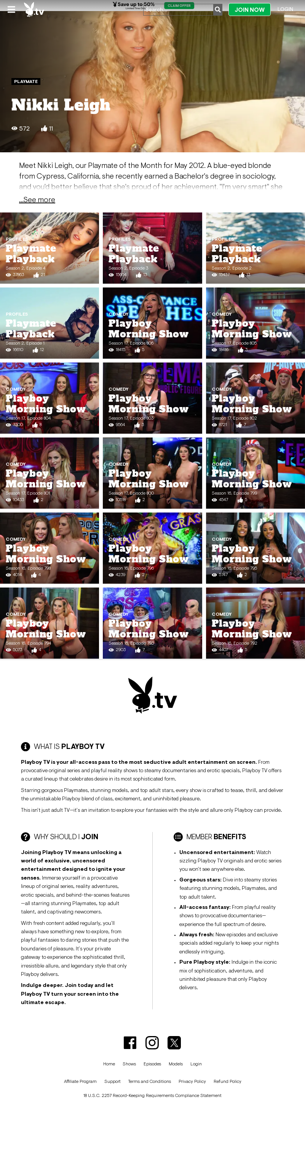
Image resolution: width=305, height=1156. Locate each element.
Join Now (250, 10)
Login (285, 9)
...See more (37, 199)
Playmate (26, 81)
